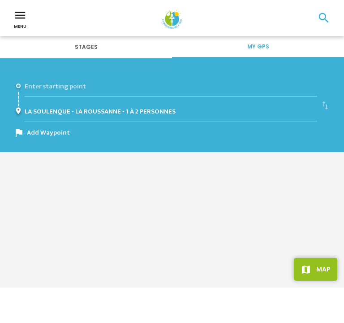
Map (323, 269)
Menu (20, 19)
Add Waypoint (48, 132)
